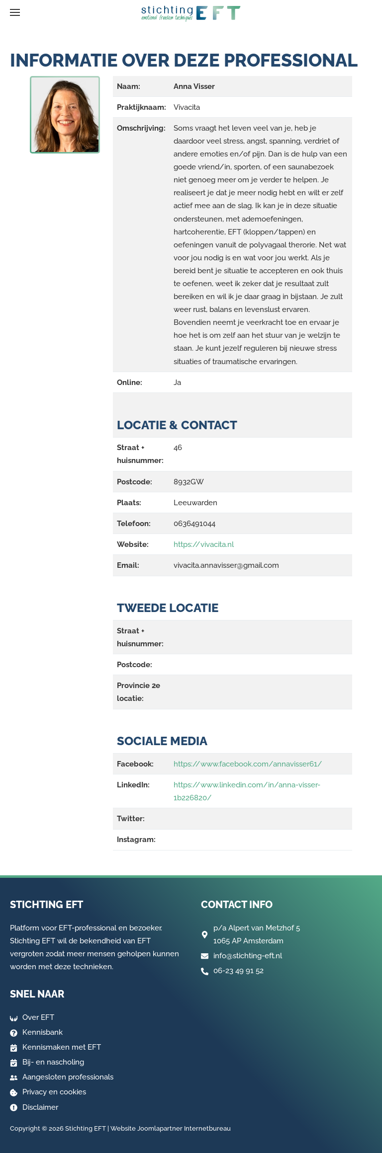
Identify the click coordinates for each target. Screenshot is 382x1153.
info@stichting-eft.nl (247, 955)
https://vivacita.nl (204, 544)
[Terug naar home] (191, 13)
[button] (15, 12)
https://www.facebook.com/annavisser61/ (248, 764)
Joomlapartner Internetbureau (184, 1128)
